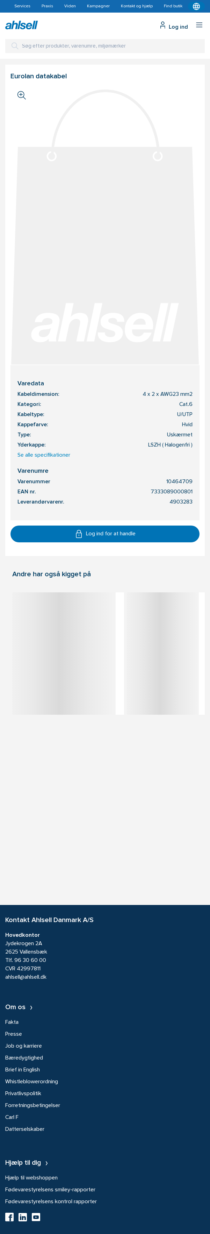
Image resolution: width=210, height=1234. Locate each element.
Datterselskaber (24, 1129)
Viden (70, 6)
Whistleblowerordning (31, 1081)
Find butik (173, 6)
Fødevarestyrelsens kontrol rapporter (51, 1201)
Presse (13, 1034)
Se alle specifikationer (43, 455)
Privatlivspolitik (23, 1093)
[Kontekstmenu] (196, 6)
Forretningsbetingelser (32, 1105)
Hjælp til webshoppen (31, 1178)
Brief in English (22, 1070)
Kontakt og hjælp (137, 6)
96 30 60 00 (30, 960)
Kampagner (98, 6)
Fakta (12, 1022)
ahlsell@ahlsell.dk (25, 977)
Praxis (47, 6)
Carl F (12, 1117)
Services (22, 6)
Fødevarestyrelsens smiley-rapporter (50, 1189)
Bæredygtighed (24, 1058)
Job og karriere (23, 1046)
